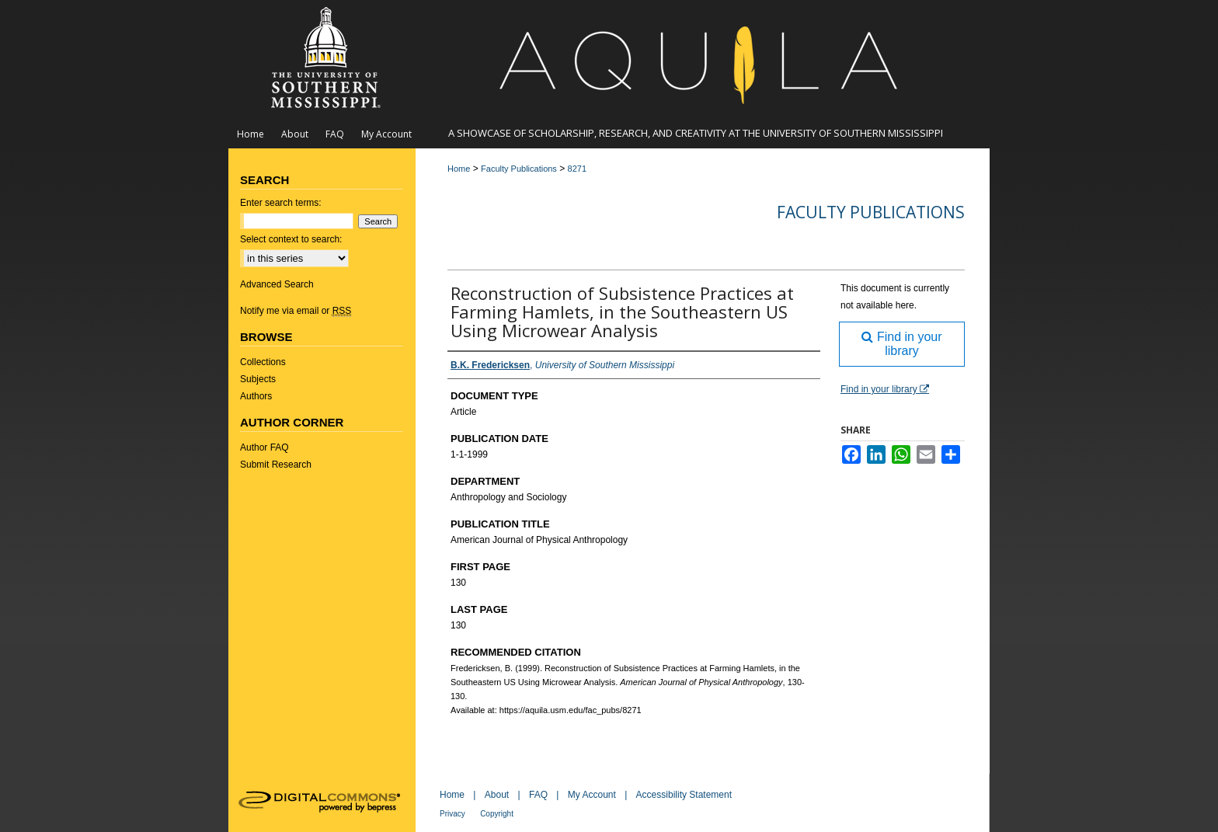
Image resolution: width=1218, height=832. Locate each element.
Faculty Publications (519, 168)
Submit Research (275, 464)
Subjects (258, 379)
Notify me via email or (295, 310)
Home (458, 168)
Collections (263, 362)
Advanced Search (277, 284)
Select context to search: (291, 239)
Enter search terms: (281, 202)
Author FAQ (264, 447)
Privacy (452, 813)
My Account (592, 794)
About (497, 794)
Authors (256, 396)
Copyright (496, 813)
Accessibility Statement (684, 794)
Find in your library (901, 343)
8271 (577, 168)
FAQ (538, 794)
